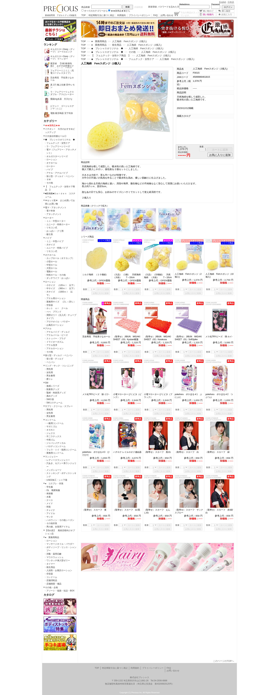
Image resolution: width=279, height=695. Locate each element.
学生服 (49, 487)
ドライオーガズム (55, 342)
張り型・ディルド (55, 359)
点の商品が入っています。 (189, 14)
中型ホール (51, 265)
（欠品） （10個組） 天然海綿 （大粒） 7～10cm (158, 276)
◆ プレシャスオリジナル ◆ (60, 139)
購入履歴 (225, 11)
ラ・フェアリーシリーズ (58, 146)
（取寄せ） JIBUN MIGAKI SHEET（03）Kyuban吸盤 (127, 338)
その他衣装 (51, 523)
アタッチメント (53, 214)
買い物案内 (207, 14)
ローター (50, 166)
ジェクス (50, 433)
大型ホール (51, 268)
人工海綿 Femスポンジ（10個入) (219, 275)
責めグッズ (51, 396)
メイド (49, 503)
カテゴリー (50, 121)
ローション (51, 159)
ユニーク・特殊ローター (58, 224)
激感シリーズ (52, 386)
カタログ (49, 594)
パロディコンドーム (56, 446)
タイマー (50, 564)
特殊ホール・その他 (56, 275)
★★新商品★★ (52, 125)
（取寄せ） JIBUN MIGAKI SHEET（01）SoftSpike (189, 338)
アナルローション (55, 348)
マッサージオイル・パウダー (60, 544)
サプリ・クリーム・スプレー (59, 406)
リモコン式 (51, 227)
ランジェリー (51, 456)
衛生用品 (50, 567)
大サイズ (50, 244)
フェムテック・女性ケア (58, 143)
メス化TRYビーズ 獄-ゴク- (95, 394)
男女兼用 (50, 375)
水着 (48, 497)
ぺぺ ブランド (53, 311)
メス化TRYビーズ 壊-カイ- (219, 336)
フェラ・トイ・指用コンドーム (61, 450)
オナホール (51, 163)
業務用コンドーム (55, 453)
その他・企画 (51, 587)
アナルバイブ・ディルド (58, 332)
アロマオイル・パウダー (58, 321)
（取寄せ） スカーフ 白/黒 (126, 510)
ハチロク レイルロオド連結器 (127, 452)
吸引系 (49, 234)
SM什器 (50, 399)
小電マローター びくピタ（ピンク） (127, 395)
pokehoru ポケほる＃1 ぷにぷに (188, 395)
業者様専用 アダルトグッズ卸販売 (60, 15)
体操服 (49, 493)
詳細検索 (138, 7)
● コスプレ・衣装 (54, 483)
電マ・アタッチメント (55, 207)
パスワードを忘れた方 (168, 7)
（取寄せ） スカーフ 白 (187, 452)
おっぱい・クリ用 (55, 231)
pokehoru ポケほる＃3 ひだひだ (96, 453)
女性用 (49, 372)
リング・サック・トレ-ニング (59, 365)
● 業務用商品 (52, 537)
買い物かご (207, 11)
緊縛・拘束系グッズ (56, 392)
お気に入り (225, 14)
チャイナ (50, 510)
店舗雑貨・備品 (53, 584)
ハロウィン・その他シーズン (60, 520)
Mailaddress (184, 4)
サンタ (49, 517)
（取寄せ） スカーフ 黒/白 (157, 452)
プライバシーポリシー (139, 15)
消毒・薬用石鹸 (53, 554)
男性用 (49, 369)
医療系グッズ (52, 389)
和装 (48, 507)
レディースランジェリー (58, 460)
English (222, 2)
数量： (86, 289)
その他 (49, 183)
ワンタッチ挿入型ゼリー (58, 560)
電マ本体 (50, 211)
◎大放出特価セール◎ (55, 136)
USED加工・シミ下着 (56, 480)
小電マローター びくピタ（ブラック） (158, 395)
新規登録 (152, 7)
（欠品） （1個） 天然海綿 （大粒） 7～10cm (127, 276)
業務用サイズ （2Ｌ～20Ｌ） (61, 301)
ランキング (50, 44)
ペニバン (50, 362)
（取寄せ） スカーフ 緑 (218, 452)
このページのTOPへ (223, 661)
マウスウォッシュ (55, 557)
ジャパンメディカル (56, 443)
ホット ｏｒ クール (58, 308)
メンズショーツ (53, 470)
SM (46, 383)
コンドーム (50, 420)
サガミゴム (51, 426)
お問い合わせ (166, 15)
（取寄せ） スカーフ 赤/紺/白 (219, 511)
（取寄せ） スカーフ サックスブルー (189, 511)
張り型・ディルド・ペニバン (60, 176)
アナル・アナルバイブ (57, 173)
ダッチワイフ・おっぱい (58, 278)
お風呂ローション (55, 325)
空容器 (49, 305)
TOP (83, 15)
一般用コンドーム (55, 423)
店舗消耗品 (51, 580)
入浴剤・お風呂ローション (59, 570)
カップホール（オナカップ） (60, 258)
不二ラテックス (53, 436)
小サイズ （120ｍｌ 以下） (61, 285)
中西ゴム (50, 440)
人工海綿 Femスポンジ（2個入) (188, 275)
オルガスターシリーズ (57, 156)
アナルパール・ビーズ (57, 335)
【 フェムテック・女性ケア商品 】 (111, 55)
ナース (49, 500)
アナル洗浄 (51, 345)
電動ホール (51, 271)
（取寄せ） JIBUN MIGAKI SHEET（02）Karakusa (158, 338)
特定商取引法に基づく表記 (101, 15)
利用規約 (121, 15)
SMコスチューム (54, 402)
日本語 (231, 2)
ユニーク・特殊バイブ (57, 248)
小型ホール (51, 261)
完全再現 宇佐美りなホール (96, 336)
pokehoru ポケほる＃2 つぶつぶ (219, 395)
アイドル (50, 513)
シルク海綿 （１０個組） (96, 274)
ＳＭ (48, 179)
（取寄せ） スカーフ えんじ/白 (157, 511)
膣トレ (49, 379)
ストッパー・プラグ (56, 338)
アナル (48, 328)
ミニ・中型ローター (56, 221)
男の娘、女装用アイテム (58, 526)
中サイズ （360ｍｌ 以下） (61, 288)
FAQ (155, 15)
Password (215, 4)
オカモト (50, 430)
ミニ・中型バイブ (55, 241)
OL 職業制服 (54, 490)
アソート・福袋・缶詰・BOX (60, 590)
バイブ (49, 169)
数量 (202, 147)
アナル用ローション (56, 298)
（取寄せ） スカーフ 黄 (94, 510)
